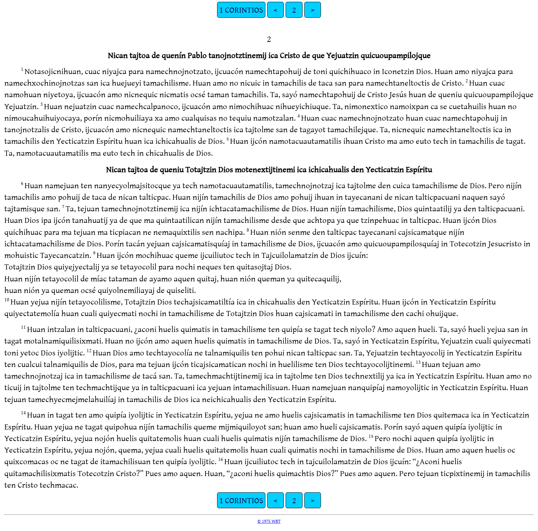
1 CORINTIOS (241, 10)
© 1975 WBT (269, 520)
